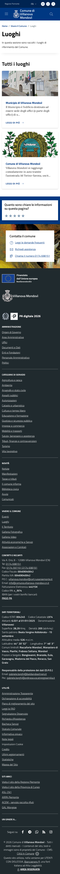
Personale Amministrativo (15, 357)
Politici (5, 363)
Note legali (7, 739)
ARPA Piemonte (10, 797)
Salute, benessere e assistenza (18, 436)
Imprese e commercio (13, 426)
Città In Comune (25, 853)
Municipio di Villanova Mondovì (24, 103)
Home (5, 26)
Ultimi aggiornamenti (13, 754)
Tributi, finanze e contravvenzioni (19, 441)
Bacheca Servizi (10, 724)
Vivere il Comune (19, 26)
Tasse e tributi (9, 479)
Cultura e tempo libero (13, 410)
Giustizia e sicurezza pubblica (17, 421)
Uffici (4, 342)
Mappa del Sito (10, 764)
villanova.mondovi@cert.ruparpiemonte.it (30, 579)
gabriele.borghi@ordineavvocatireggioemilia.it (31, 678)
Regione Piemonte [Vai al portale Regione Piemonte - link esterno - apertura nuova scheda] (12, 3)
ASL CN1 (7, 792)
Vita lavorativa (9, 451)
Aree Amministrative (13, 337)
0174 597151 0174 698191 (22, 568)
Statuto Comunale (11, 729)
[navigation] (6, 14)
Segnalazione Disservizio (15, 714)
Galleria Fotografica (12, 532)
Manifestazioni (9, 474)
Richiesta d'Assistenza (13, 719)
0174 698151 (13, 564)
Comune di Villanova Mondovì (23, 164)
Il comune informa (11, 484)
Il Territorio (7, 527)
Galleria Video (9, 537)
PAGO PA (7, 598)
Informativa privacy (12, 734)
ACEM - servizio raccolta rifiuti (18, 802)
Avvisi (5, 494)
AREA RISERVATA (28, 869)
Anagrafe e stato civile (14, 390)
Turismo (6, 446)
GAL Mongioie (9, 807)
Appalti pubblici (10, 395)
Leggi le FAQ (8, 709)
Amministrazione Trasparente (17, 693)
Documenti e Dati (11, 347)
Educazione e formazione (15, 416)
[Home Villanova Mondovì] (28, 14)
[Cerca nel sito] (51, 14)
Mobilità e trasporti (12, 431)
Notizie (5, 469)
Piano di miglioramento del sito (18, 703)
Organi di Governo (11, 332)
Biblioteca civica (10, 489)
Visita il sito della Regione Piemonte (21, 782)
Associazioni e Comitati (14, 547)
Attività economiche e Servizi (17, 542)
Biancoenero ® (32, 862)
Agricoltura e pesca (12, 380)
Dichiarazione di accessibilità (17, 698)
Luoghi (5, 522)
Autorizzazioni (9, 400)
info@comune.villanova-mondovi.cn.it (29, 583)
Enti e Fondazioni (11, 352)
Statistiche (7, 759)
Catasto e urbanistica (13, 405)
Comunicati (8, 499)
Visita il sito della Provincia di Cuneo (21, 787)
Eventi (5, 516)
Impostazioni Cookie (12, 744)
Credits (5, 749)
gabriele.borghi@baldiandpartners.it (28, 674)
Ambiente (7, 385)
